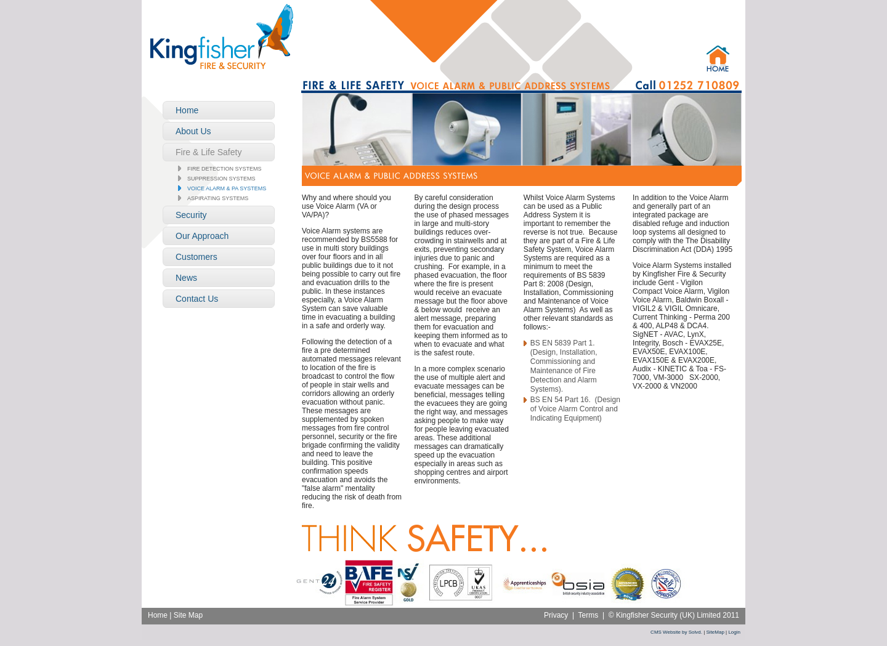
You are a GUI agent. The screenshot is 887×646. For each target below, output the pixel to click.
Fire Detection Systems (224, 169)
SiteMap (715, 632)
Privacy (556, 615)
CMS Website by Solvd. (676, 632)
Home (158, 615)
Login (734, 632)
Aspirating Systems (217, 198)
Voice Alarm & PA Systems (226, 188)
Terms (588, 615)
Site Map (188, 615)
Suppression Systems (221, 179)
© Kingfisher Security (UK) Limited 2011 (674, 615)
